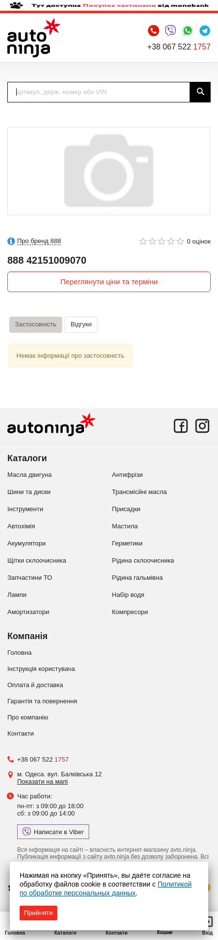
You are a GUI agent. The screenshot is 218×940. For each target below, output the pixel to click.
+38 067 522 (179, 46)
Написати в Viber (53, 831)
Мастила (125, 526)
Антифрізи (127, 474)
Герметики (127, 543)
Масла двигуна (29, 474)
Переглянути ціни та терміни (109, 281)
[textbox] (98, 92)
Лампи (16, 594)
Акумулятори (26, 543)
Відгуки (81, 324)
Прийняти (38, 912)
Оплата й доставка (35, 685)
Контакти (20, 733)
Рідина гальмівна (137, 577)
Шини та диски (28, 491)
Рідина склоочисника (143, 560)
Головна (19, 652)
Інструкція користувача (41, 668)
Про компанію (27, 717)
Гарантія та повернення (42, 701)
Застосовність (36, 324)
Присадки (126, 509)
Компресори (130, 612)
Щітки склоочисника (36, 560)
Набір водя (128, 594)
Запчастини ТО (29, 577)
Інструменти (25, 509)
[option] (108, 171)
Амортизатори (28, 612)
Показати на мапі (42, 781)
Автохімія (21, 526)
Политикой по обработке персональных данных (106, 888)
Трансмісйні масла (139, 491)
